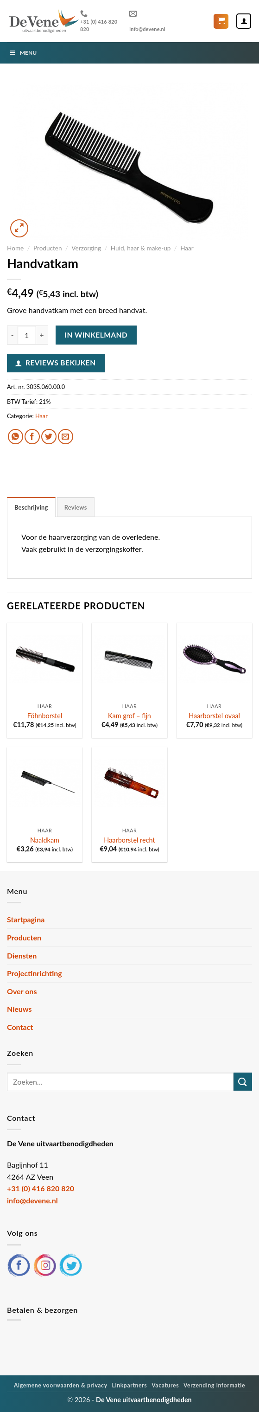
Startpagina (25, 919)
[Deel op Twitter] (49, 436)
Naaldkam (44, 840)
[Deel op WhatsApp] (15, 436)
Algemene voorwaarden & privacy (60, 1385)
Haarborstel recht (129, 840)
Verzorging (86, 248)
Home (15, 248)
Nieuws (19, 1008)
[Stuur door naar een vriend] (65, 436)
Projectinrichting (34, 973)
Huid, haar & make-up (141, 248)
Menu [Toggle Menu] (23, 52)
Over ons (22, 991)
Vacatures (165, 1385)
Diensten (22, 955)
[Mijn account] (243, 20)
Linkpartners (129, 1385)
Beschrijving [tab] (31, 507)
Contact (20, 1026)
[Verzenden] (243, 1082)
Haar (187, 248)
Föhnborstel (45, 716)
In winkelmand (95, 335)
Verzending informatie (214, 1385)
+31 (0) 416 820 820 (98, 20)
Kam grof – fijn (129, 716)
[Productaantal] (27, 335)
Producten (47, 248)
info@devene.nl (147, 20)
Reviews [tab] (75, 507)
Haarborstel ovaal (214, 716)
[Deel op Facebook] (32, 436)
